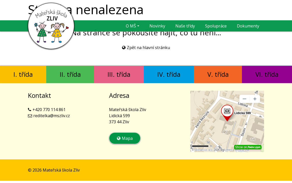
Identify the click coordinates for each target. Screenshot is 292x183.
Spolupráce (216, 26)
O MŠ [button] (131, 26)
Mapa (127, 138)
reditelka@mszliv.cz (51, 115)
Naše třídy (185, 26)
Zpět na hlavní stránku (148, 47)
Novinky (157, 26)
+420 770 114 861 (49, 109)
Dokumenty (248, 26)
